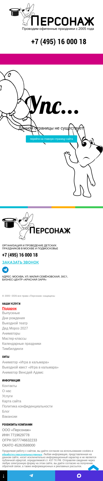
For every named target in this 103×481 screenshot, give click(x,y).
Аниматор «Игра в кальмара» (25, 362)
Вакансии (9, 416)
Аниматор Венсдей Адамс (22, 372)
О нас (6, 391)
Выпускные (11, 313)
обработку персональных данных (22, 454)
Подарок (9, 308)
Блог (6, 411)
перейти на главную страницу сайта (51, 138)
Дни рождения (13, 318)
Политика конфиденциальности (27, 406)
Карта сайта (11, 401)
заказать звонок (20, 261)
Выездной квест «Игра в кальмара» (30, 367)
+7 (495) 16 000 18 (58, 41)
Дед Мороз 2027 (15, 328)
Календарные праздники (21, 343)
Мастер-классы (14, 338)
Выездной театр (15, 323)
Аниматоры (11, 333)
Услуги (7, 396)
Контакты (9, 386)
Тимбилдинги (12, 349)
